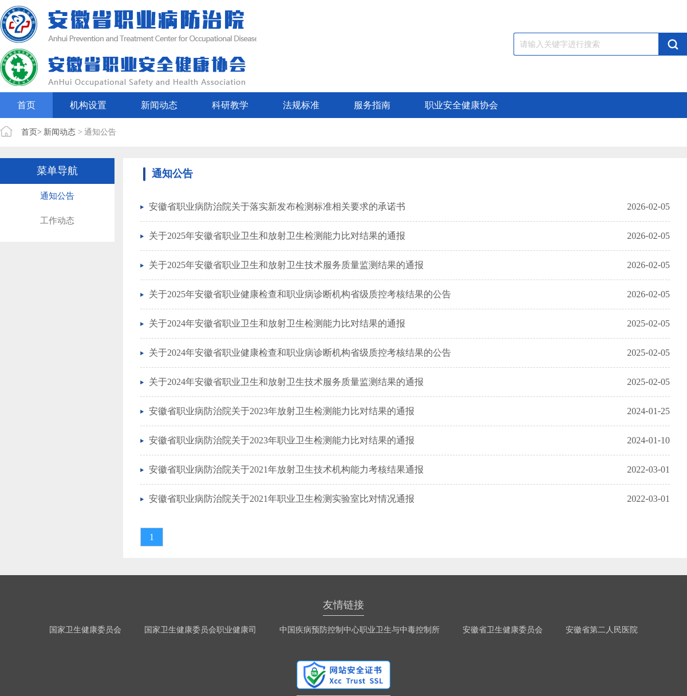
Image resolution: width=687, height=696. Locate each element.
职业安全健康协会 (461, 105)
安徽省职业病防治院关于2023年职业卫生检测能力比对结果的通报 (281, 440)
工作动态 (57, 220)
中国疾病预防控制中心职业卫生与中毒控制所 (359, 630)
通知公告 (57, 195)
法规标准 (301, 105)
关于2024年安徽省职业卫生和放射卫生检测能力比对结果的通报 (277, 323)
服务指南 (372, 105)
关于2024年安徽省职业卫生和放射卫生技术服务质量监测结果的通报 (286, 382)
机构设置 (88, 105)
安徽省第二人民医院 (602, 630)
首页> (31, 132)
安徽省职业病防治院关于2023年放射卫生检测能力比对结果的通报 (281, 411)
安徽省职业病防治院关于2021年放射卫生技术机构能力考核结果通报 (286, 469)
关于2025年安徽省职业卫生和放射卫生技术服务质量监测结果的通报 (286, 265)
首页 (26, 105)
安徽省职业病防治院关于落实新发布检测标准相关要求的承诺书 (277, 206)
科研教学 (230, 105)
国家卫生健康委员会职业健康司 (200, 630)
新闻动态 (159, 105)
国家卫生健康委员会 (85, 630)
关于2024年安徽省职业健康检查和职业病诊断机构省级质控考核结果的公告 (300, 352)
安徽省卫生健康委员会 (503, 630)
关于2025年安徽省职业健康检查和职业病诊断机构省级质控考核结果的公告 (300, 294)
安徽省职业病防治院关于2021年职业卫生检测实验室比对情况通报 (281, 499)
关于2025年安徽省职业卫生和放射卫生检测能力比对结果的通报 (277, 236)
